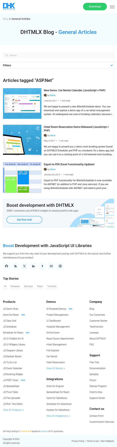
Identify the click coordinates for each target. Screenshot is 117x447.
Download (95, 6)
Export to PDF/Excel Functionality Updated (69, 164)
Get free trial (24, 219)
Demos (51, 302)
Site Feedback (107, 441)
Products (9, 302)
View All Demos (55, 368)
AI (5, 286)
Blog (5, 19)
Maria (52, 95)
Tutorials (51, 286)
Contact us (96, 409)
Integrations (54, 379)
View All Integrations (58, 415)
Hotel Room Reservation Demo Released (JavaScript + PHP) (76, 128)
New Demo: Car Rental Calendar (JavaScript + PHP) (74, 90)
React (40, 286)
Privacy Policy (78, 441)
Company (95, 302)
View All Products (13, 409)
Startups (28, 286)
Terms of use (93, 441)
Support (94, 355)
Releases (15, 286)
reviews (44, 431)
